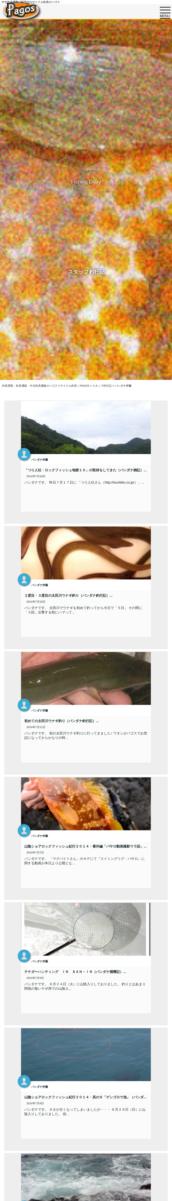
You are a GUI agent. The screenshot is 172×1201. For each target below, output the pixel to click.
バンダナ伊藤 (39, 459)
